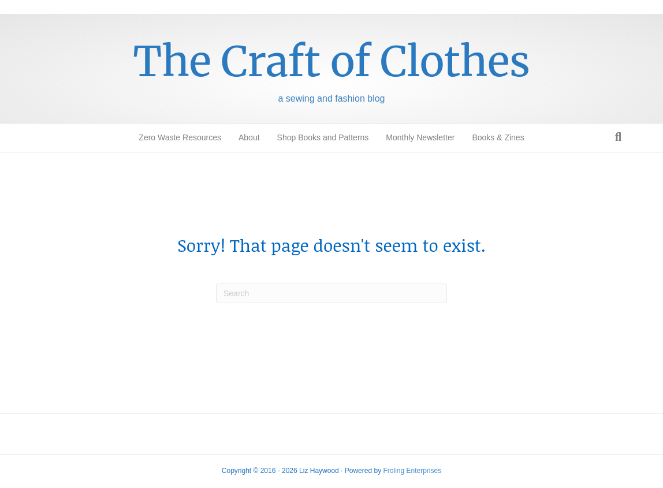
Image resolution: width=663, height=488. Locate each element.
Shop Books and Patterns (323, 137)
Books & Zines (498, 137)
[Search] (618, 136)
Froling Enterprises (412, 471)
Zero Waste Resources (180, 137)
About (249, 137)
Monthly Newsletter (420, 137)
